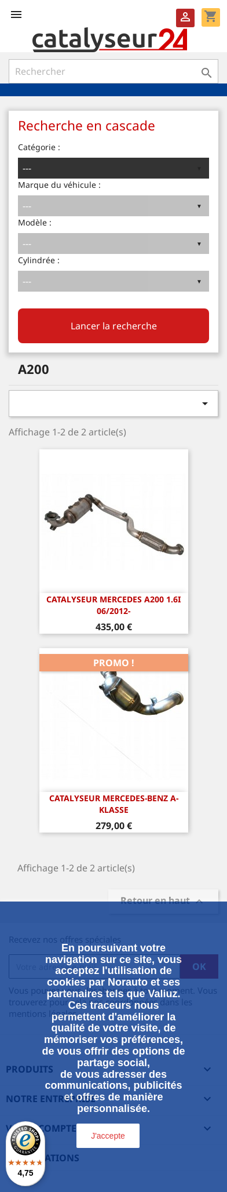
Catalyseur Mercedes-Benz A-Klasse (113, 804)
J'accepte (108, 1135)
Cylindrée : (39, 260)
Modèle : (35, 222)
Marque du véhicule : (59, 184)
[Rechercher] (113, 71)
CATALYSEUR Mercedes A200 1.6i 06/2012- (113, 605)
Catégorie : (39, 146)
